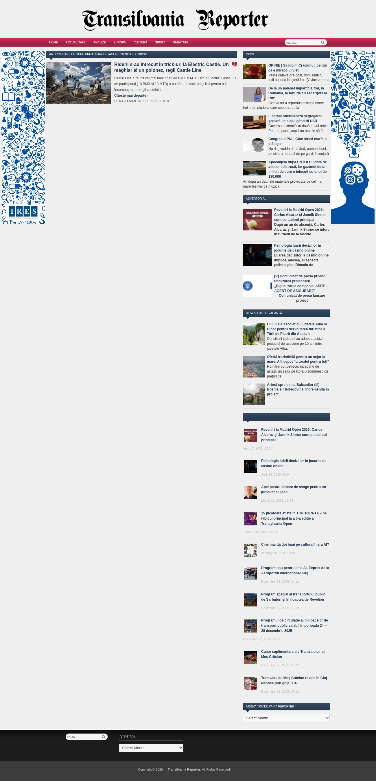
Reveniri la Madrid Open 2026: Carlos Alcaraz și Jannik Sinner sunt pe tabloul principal (300, 215)
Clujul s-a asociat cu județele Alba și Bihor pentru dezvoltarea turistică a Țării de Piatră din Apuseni (297, 329)
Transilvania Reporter (184, 769)
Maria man (127, 101)
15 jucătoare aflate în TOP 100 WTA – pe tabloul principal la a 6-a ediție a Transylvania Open (294, 518)
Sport (160, 42)
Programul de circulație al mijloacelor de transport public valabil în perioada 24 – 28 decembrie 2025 (294, 625)
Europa (120, 42)
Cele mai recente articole (268, 416)
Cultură (141, 42)
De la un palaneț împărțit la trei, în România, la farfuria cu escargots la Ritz (297, 93)
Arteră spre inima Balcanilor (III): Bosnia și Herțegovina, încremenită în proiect (298, 390)
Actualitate (76, 42)
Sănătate (180, 42)
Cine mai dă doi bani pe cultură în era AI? (295, 544)
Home (53, 42)
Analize (99, 42)
